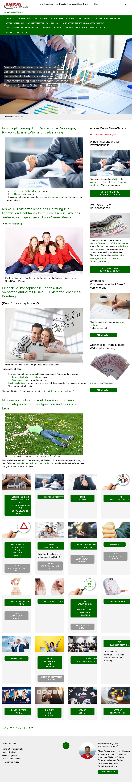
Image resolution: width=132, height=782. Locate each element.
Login (63, 4)
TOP (12, 728)
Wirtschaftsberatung (38, 18)
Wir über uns (52, 23)
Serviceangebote (100, 18)
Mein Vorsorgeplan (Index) (82, 559)
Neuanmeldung (75, 4)
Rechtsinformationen (11, 759)
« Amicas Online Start (49, 4)
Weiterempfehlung (15, 23)
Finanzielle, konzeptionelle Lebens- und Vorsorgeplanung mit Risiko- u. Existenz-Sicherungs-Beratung (41, 292)
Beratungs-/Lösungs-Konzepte (87, 545)
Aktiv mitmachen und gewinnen (49, 662)
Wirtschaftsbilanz (10, 117)
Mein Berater (57, 18)
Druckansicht (21, 728)
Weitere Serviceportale (17, 32)
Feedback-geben (9, 755)
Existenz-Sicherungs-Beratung (53, 197)
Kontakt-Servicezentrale (12, 749)
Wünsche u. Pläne (20, 380)
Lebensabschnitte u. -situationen (27, 377)
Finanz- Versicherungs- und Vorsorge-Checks (82, 23)
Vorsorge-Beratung (13, 224)
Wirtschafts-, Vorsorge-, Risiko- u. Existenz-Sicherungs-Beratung (109, 182)
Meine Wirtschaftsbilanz (77, 18)
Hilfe (87, 4)
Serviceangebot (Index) (82, 626)
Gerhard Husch (108, 772)
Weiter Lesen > (103, 335)
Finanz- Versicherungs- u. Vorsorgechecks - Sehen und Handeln (85, 608)
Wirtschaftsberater (120, 243)
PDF (31, 728)
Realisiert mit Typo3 (10, 762)
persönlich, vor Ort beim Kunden (25, 191)
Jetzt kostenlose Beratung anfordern (110, 193)
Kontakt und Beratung (77, 27)
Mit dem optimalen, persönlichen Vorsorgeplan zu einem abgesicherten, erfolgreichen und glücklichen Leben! (41, 404)
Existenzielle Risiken (17, 383)
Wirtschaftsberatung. (99, 243)
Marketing (115, 18)
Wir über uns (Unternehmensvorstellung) (91, 659)
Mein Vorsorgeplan (51, 545)
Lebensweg (28, 374)
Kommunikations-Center (52, 27)
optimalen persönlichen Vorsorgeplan (33, 463)
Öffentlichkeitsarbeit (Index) (51, 678)
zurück (5, 728)
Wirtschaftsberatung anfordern (22, 27)
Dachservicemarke (35, 23)
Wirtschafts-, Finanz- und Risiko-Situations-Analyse (18, 550)
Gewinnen (94, 383)
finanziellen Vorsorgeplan (55, 391)
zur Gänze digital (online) (22, 194)
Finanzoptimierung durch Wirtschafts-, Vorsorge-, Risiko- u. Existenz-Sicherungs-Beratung (39, 130)
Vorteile (114, 544)
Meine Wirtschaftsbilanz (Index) (17, 568)
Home (8, 18)
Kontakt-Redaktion (10, 752)
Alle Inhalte (19, 18)
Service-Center (97, 27)
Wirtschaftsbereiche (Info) (21, 602)
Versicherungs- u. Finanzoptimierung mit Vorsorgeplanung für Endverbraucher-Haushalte (20, 505)
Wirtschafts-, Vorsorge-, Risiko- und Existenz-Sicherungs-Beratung (107, 258)
